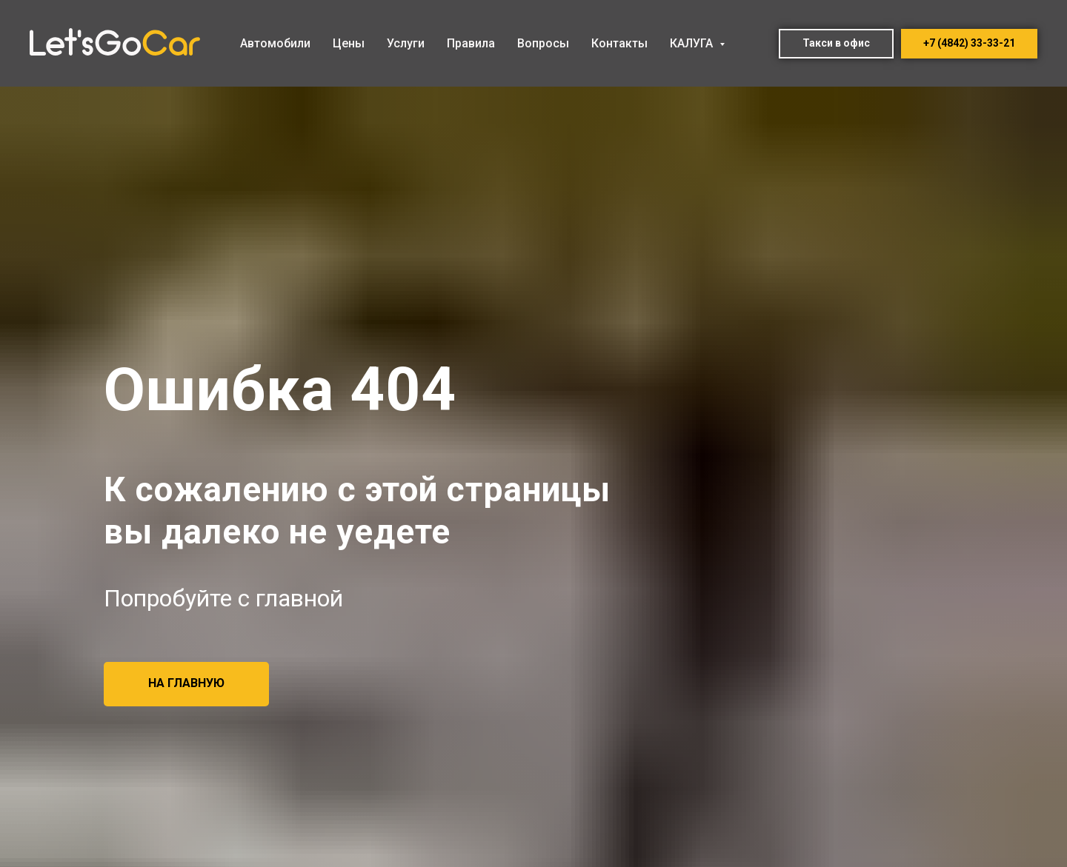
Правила (471, 43)
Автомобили (275, 43)
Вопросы (543, 43)
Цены (349, 43)
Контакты (619, 43)
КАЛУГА (693, 43)
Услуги (406, 43)
